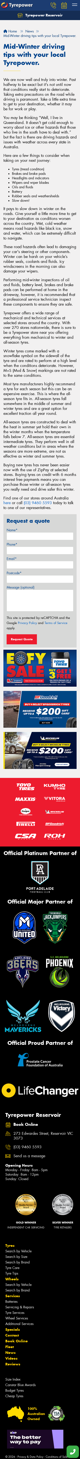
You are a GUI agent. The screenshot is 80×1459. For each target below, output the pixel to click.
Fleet (9, 1346)
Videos (11, 1358)
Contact (12, 1335)
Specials (12, 1329)
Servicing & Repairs (19, 1307)
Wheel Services (16, 1318)
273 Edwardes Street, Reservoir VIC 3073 (43, 1136)
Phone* (12, 544)
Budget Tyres (14, 1390)
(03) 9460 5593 (38, 502)
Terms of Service (56, 623)
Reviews (12, 1364)
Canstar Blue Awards (20, 1385)
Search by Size (16, 1256)
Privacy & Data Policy (30, 1457)
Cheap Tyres (14, 1396)
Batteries (11, 1301)
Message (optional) (21, 587)
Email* (12, 559)
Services (12, 1296)
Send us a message (29, 1156)
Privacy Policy (27, 623)
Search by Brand (17, 1262)
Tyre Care (12, 1268)
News (10, 1352)
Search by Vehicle (18, 1251)
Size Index (12, 1379)
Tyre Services (14, 1312)
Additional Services (19, 1324)
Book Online (16, 1341)
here (7, 502)
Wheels (12, 1279)
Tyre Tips (11, 1273)
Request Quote (22, 639)
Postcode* (14, 573)
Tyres (10, 1245)
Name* (12, 530)
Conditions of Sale (57, 1457)
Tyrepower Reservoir (40, 15)
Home (10, 31)
